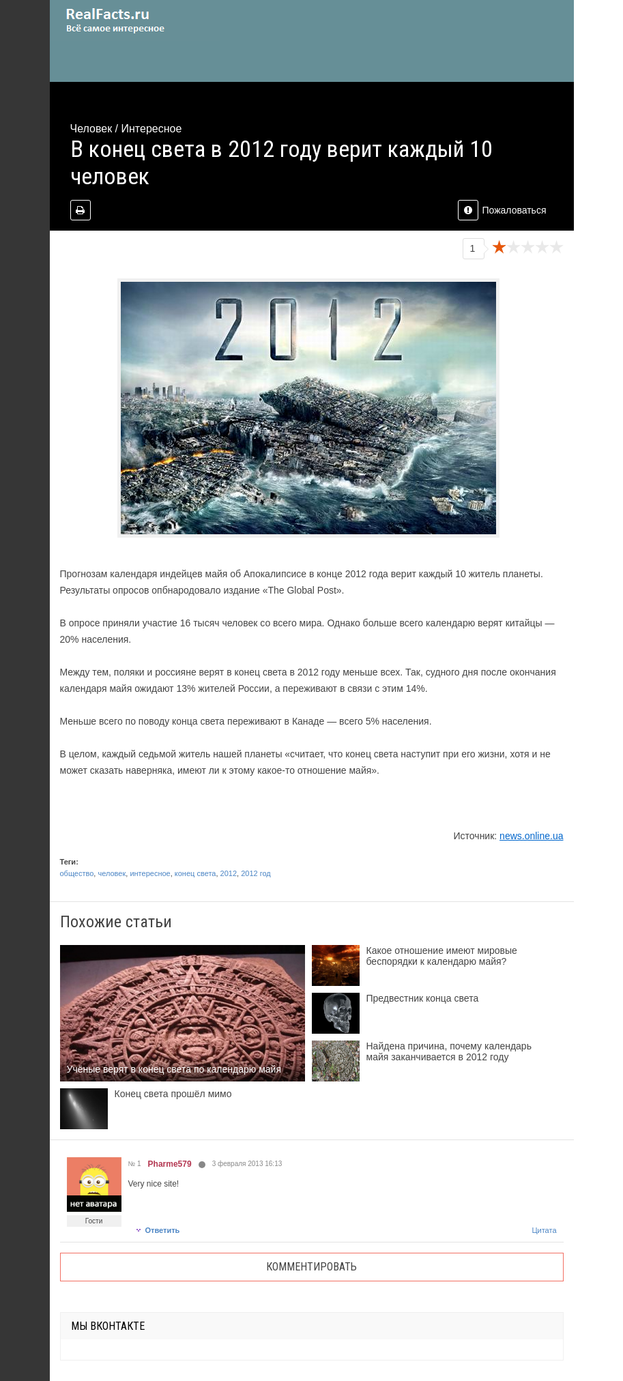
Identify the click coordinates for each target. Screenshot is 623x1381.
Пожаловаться (502, 210)
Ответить (157, 1230)
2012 (228, 873)
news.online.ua (531, 835)
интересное (150, 873)
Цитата (544, 1230)
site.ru (135, 20)
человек (112, 873)
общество (77, 873)
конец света (195, 873)
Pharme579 (170, 1164)
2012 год (256, 873)
